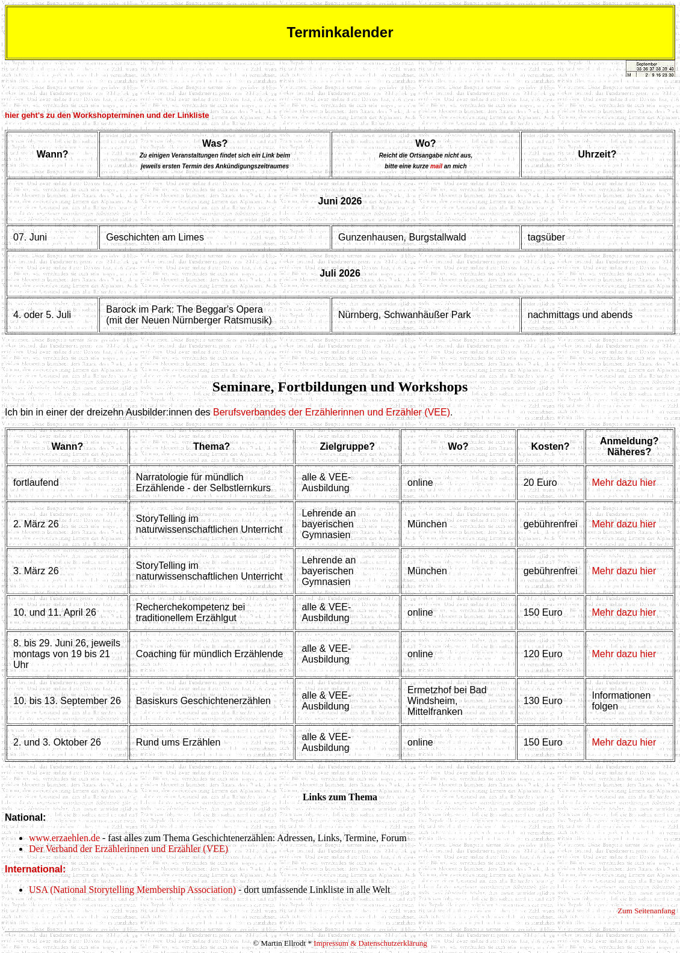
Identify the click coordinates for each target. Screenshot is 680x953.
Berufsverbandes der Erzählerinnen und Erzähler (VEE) (331, 412)
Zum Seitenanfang (646, 910)
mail (436, 166)
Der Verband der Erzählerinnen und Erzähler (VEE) (128, 849)
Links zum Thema (340, 797)
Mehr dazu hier (624, 482)
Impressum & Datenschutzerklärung (370, 943)
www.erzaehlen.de (64, 838)
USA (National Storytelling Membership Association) (132, 889)
